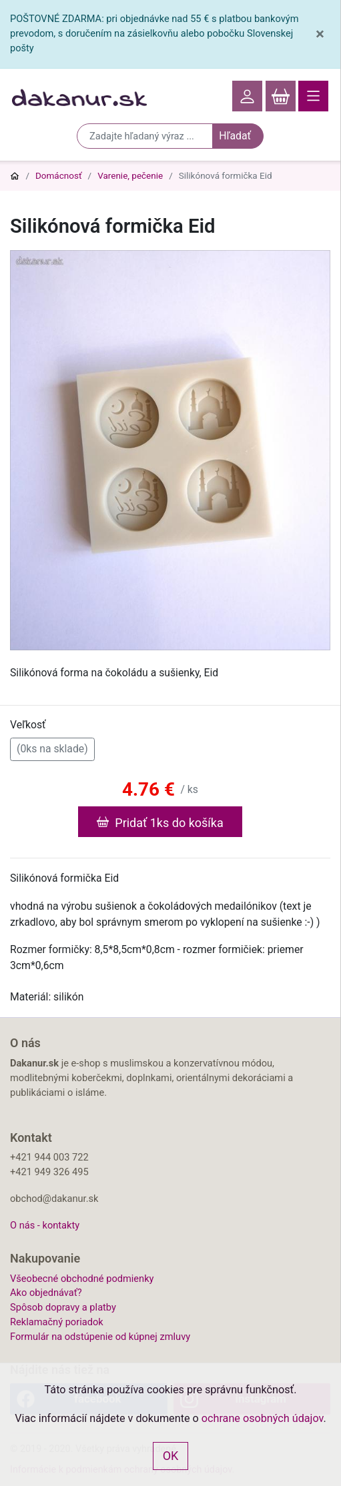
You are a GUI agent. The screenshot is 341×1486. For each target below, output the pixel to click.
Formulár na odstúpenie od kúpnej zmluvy (100, 1337)
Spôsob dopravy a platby (63, 1307)
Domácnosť (58, 175)
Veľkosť (28, 724)
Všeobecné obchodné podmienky (81, 1279)
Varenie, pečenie (130, 175)
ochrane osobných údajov (263, 1418)
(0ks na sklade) (52, 748)
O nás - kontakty (44, 1225)
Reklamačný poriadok (56, 1322)
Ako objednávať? (46, 1293)
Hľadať (235, 135)
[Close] (320, 34)
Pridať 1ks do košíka (160, 822)
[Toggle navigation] (313, 96)
